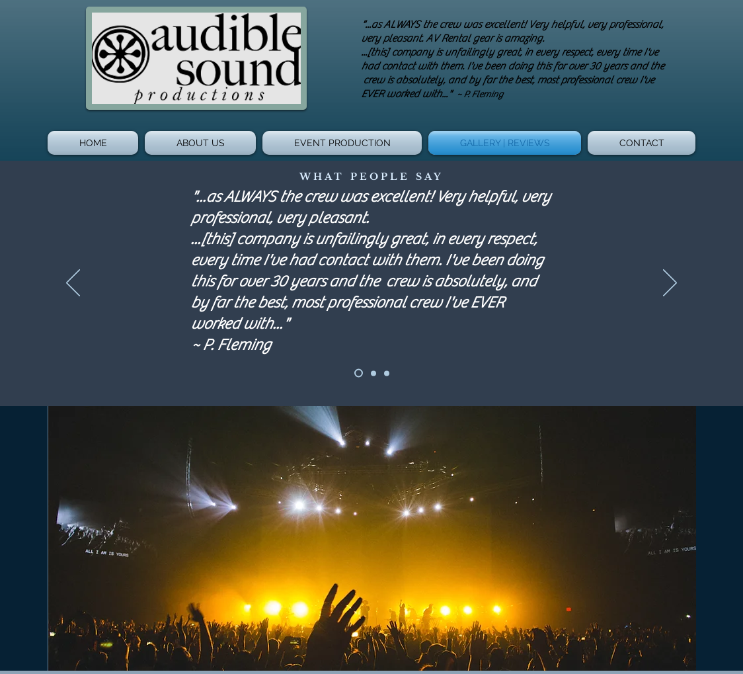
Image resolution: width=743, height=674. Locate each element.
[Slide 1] (358, 373)
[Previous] (73, 283)
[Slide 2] (373, 373)
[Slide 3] (386, 373)
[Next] (670, 283)
